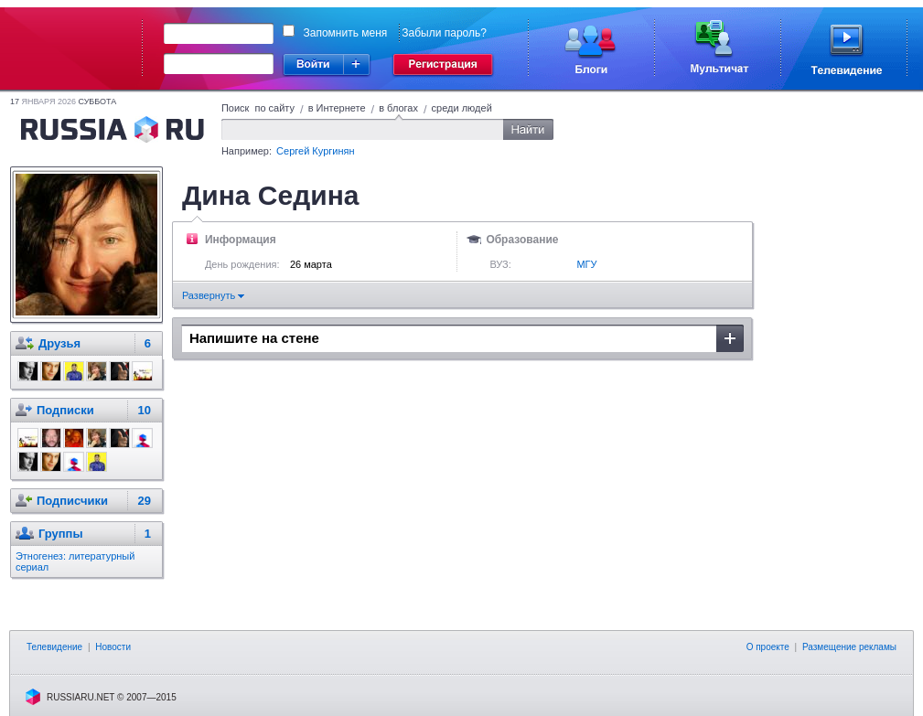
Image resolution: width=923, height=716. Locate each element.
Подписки (65, 410)
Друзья (59, 343)
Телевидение (54, 647)
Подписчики (72, 501)
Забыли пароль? (444, 33)
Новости (113, 647)
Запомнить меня (346, 33)
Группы (60, 533)
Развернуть (213, 295)
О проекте (767, 647)
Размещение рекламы (849, 647)
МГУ (586, 264)
